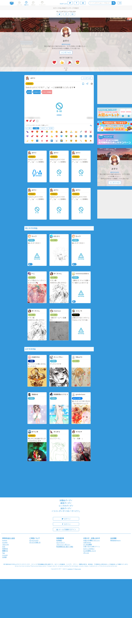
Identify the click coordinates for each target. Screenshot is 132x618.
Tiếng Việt (5, 544)
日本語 (4, 557)
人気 (36, 128)
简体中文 (5, 549)
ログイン (66, 518)
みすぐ (66, 40)
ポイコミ (86, 553)
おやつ (43, 128)
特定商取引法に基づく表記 (64, 547)
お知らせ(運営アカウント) (91, 540)
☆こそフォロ (66, 52)
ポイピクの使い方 (34, 542)
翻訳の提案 (11, 538)
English (4, 540)
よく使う (28, 128)
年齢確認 (59, 115)
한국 (3, 547)
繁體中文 (5, 551)
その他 (50, 128)
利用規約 (59, 540)
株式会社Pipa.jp (115, 540)
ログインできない (88, 549)
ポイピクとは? (34, 540)
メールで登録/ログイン (66, 529)
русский (5, 555)
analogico (70, 569)
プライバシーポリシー (63, 544)
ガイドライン (60, 542)
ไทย (3, 553)
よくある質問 (87, 544)
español (4, 542)
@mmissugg (66, 44)
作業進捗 (30, 84)
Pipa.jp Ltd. (78, 569)
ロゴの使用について (89, 551)
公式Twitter (87, 542)
